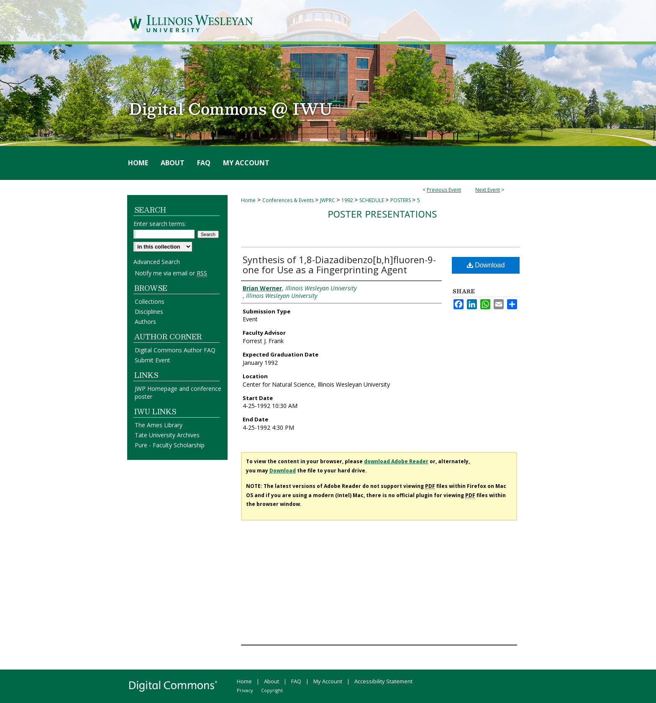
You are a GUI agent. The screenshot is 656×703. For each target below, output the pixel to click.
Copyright (272, 690)
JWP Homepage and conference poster (178, 392)
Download (486, 265)
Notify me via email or (171, 273)
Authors (145, 322)
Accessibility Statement (383, 681)
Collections (149, 301)
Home (248, 200)
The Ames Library (158, 425)
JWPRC (328, 200)
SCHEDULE (372, 200)
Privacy (245, 690)
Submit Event (152, 360)
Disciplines (149, 312)
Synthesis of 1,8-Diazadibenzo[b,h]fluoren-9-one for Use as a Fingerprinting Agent (339, 264)
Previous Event (444, 189)
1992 (347, 200)
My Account (327, 681)
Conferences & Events (288, 200)
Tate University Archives (167, 435)
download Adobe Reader (396, 461)
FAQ (296, 681)
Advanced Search (156, 262)
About (271, 681)
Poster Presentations (382, 214)
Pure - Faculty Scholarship (170, 445)
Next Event (487, 189)
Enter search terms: (159, 224)
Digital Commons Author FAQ (175, 350)
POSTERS (401, 200)
